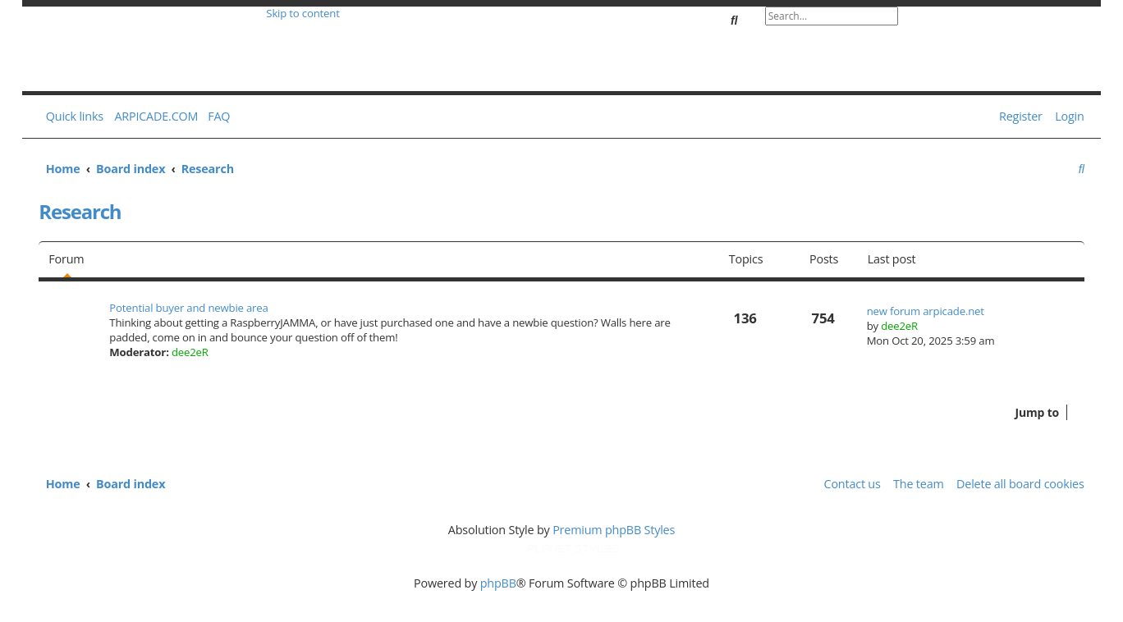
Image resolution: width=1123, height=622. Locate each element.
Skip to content (302, 13)
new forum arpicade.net (925, 311)
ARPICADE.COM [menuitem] (156, 116)
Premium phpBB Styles (613, 529)
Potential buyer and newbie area (188, 307)
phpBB (498, 583)
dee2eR (190, 352)
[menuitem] (216, 116)
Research (80, 211)
